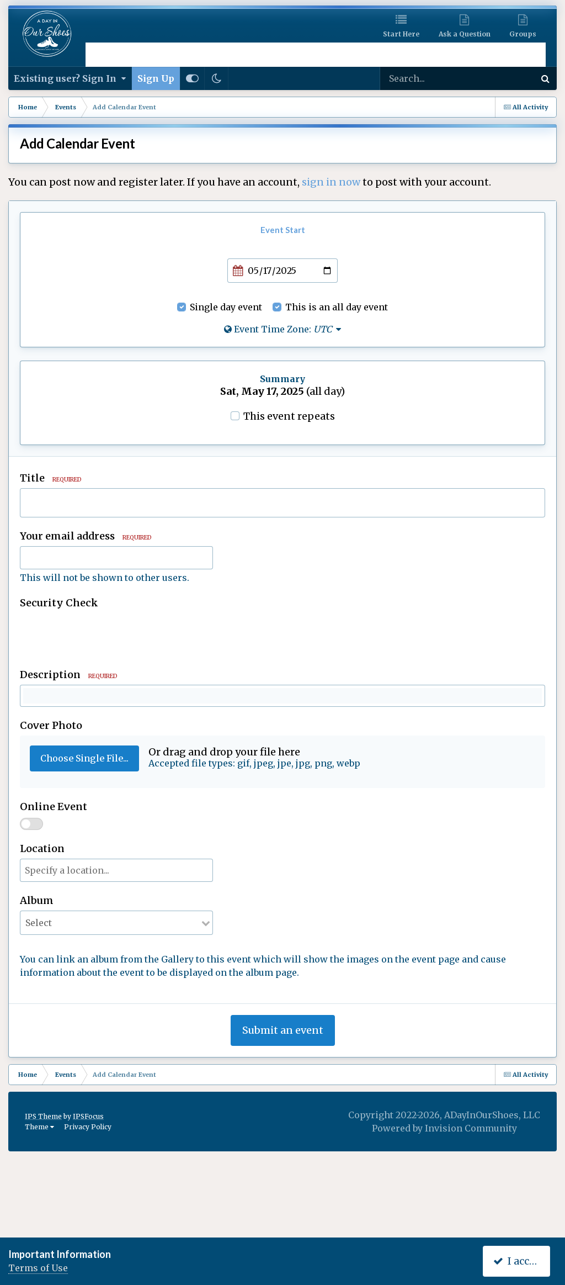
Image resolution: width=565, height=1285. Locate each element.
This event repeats (289, 416)
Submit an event (282, 1162)
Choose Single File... (84, 890)
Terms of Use (38, 1267)
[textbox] (282, 765)
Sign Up (155, 78)
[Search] (434, 78)
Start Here (401, 34)
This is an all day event (336, 307)
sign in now (331, 182)
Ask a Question (465, 34)
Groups (522, 34)
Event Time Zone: (282, 329)
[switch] (31, 956)
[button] (33, 699)
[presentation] (104, 634)
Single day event (226, 307)
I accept (519, 1261)
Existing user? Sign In (70, 78)
